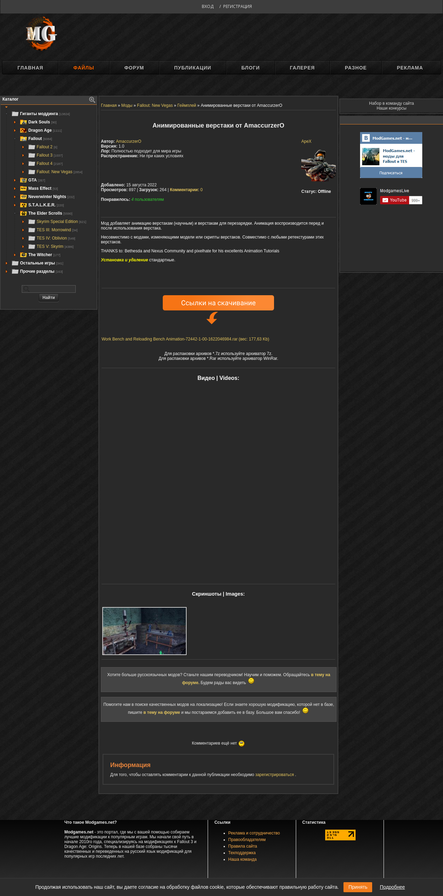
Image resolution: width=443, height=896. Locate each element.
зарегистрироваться (275, 774)
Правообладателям (247, 839)
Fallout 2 (42, 147)
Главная (30, 68)
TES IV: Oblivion (51, 238)
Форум (134, 68)
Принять (357, 887)
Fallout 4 (45, 163)
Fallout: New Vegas (55, 172)
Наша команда (242, 859)
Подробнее (392, 887)
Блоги (250, 68)
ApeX (306, 141)
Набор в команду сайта (391, 103)
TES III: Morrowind (52, 230)
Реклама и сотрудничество (254, 833)
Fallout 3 (45, 155)
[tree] (48, 193)
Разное (356, 68)
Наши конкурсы (391, 108)
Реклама (410, 68)
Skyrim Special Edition (57, 221)
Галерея (302, 68)
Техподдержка (242, 852)
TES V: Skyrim (51, 246)
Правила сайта (242, 846)
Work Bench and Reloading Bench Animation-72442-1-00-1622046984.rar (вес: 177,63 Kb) (185, 339)
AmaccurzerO (128, 141)
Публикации (192, 68)
